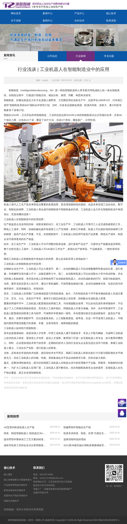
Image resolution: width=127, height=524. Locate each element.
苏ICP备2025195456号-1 (106, 520)
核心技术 (111, 13)
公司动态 (52, 56)
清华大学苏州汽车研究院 (29, 509)
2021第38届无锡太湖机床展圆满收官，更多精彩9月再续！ (85, 445)
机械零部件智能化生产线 (77, 427)
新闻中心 (48, 20)
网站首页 (16, 13)
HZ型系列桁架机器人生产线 (19, 427)
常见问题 (109, 56)
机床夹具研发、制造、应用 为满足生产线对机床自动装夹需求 (85, 433)
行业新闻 (81, 56)
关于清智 (16, 20)
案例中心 (48, 13)
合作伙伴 (79, 20)
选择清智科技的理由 (75, 439)
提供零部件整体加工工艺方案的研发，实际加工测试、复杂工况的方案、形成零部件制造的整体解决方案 (26, 439)
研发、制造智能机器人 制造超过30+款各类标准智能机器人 (26, 433)
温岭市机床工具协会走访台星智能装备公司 (26, 445)
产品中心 (79, 13)
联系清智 (111, 20)
